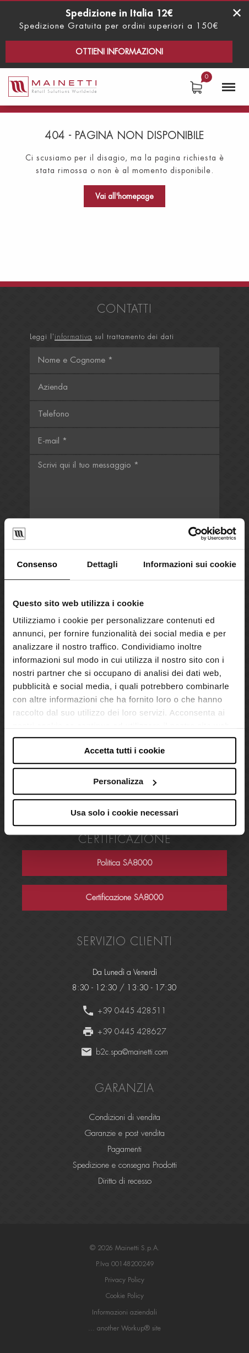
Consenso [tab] (37, 564)
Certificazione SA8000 (125, 898)
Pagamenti (124, 1149)
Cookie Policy (125, 1296)
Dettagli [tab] (102, 564)
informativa (73, 337)
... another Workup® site (124, 1328)
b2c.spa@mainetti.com (132, 1052)
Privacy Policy (124, 1280)
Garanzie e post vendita (125, 1133)
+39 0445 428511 (132, 1010)
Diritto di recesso (124, 1181)
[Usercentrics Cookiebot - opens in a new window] (188, 533)
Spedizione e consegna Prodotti (125, 1165)
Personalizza (124, 781)
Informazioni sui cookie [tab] (189, 564)
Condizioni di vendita (124, 1117)
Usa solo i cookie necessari (124, 812)
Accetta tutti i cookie (124, 750)
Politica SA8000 (125, 863)
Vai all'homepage (124, 196)
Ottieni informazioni (119, 52)
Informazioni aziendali (124, 1312)
